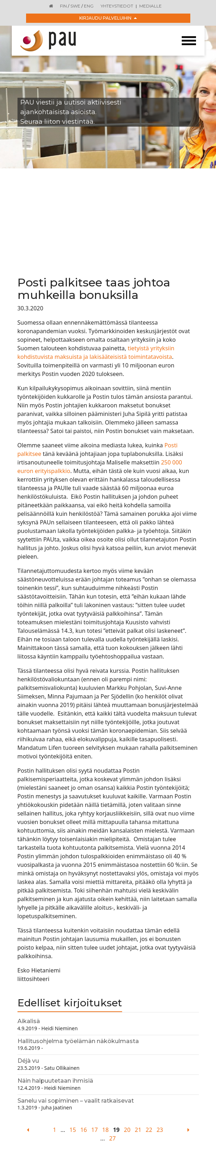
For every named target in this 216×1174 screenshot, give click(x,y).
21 (138, 1130)
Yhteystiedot (117, 6)
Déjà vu (28, 1060)
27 (112, 1138)
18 (105, 1130)
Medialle (150, 6)
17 (94, 1130)
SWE (75, 6)
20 (127, 1130)
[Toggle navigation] (189, 41)
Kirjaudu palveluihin (108, 18)
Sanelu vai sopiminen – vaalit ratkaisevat (75, 1100)
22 (149, 1130)
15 (73, 1130)
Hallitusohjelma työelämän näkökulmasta (78, 1041)
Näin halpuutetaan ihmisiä (55, 1080)
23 (159, 1130)
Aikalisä (28, 1021)
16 (83, 1130)
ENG (89, 6)
